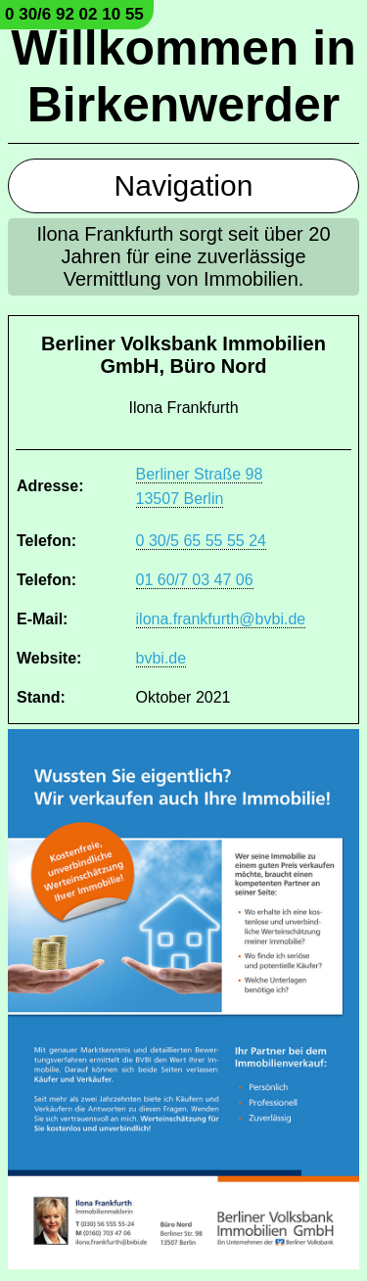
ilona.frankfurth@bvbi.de (221, 619)
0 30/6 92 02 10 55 (74, 14)
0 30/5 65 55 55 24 (201, 540)
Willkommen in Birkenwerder (183, 76)
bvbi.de (161, 658)
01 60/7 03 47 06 (194, 580)
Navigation (184, 185)
